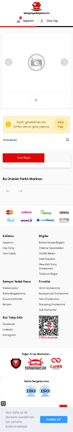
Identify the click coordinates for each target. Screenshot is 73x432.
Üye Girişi (8, 248)
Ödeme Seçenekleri (51, 248)
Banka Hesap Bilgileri (51, 242)
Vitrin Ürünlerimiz (49, 288)
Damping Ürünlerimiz (52, 304)
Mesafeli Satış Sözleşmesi (48, 266)
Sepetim (8, 242)
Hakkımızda (10, 288)
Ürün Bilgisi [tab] (23, 157)
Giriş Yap (60, 124)
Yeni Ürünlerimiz (49, 299)
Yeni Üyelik (9, 253)
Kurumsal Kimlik (12, 299)
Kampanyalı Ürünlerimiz (54, 293)
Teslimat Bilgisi (48, 274)
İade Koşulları (47, 259)
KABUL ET (54, 419)
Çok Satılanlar (48, 310)
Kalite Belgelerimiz (14, 293)
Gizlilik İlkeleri (47, 253)
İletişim (7, 304)
